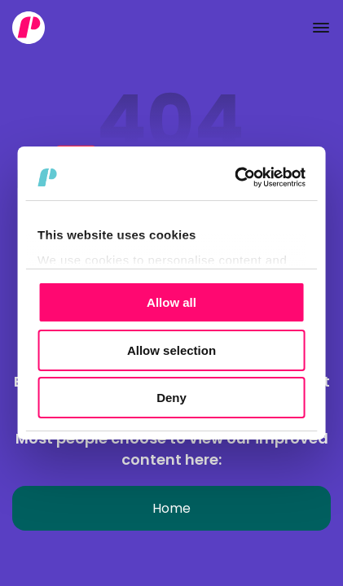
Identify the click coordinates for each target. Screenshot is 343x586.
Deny (171, 398)
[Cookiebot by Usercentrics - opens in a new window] (236, 177)
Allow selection (171, 350)
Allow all (171, 302)
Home (171, 508)
